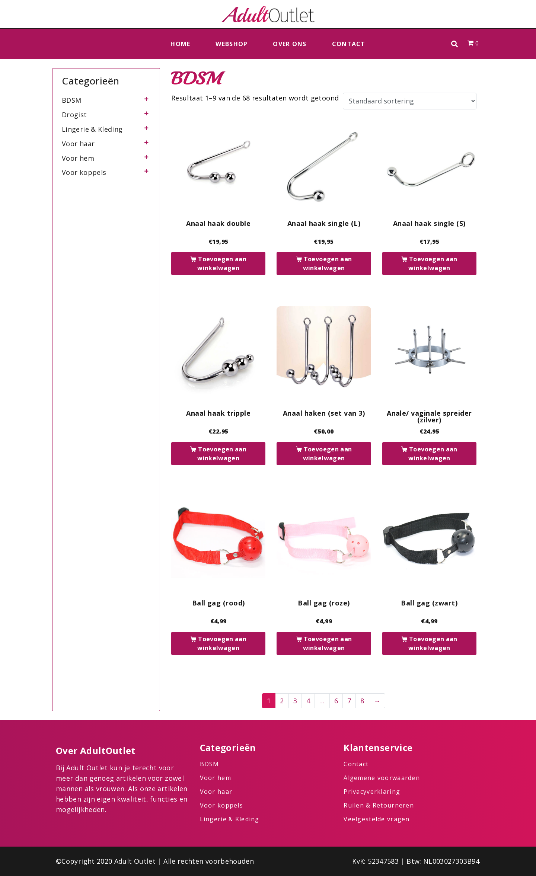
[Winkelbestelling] (409, 101)
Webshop (232, 44)
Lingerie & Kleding (92, 129)
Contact (349, 44)
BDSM (71, 100)
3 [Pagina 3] (295, 700)
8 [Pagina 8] (362, 700)
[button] (455, 44)
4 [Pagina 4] (308, 700)
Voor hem (78, 158)
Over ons (289, 44)
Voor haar (78, 143)
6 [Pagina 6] (336, 700)
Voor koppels (84, 172)
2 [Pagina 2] (282, 700)
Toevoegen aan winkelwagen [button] (221, 263)
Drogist (74, 114)
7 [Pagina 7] (349, 700)
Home (180, 44)
